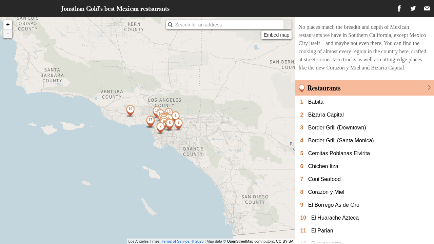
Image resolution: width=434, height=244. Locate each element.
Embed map (276, 35)
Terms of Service (176, 241)
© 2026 (198, 241)
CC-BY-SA (285, 241)
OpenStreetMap (240, 241)
